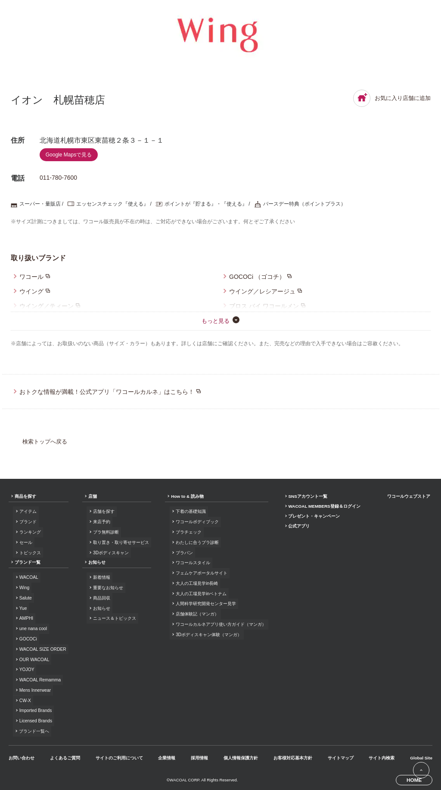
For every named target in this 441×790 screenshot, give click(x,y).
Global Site (420, 755)
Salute (25, 597)
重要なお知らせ (108, 587)
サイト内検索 (381, 755)
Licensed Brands (35, 719)
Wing (24, 587)
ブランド (27, 521)
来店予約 (101, 521)
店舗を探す (103, 511)
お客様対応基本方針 (292, 755)
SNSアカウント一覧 (306, 496)
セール (25, 542)
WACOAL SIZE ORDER (42, 648)
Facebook (389, 725)
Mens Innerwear (34, 689)
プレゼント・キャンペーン (313, 517)
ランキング (29, 532)
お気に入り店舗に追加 (392, 98)
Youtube (428, 725)
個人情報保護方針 (240, 755)
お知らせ (96, 562)
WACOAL (28, 577)
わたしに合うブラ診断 (196, 542)
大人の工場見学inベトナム (200, 592)
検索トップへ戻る (44, 441)
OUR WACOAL (34, 658)
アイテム (27, 511)
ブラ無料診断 (105, 532)
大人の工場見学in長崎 (196, 583)
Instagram (402, 725)
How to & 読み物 (186, 496)
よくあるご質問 (65, 755)
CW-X (25, 698)
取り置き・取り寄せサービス (121, 542)
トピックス (29, 552)
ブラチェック (188, 532)
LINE (415, 725)
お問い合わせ (21, 755)
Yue (23, 608)
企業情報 (166, 755)
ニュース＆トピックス (114, 617)
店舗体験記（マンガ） (196, 613)
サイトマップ (340, 755)
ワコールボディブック (196, 521)
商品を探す (25, 496)
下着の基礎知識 (190, 511)
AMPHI (26, 617)
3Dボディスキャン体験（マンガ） (208, 633)
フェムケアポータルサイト (201, 572)
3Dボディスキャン (110, 552)
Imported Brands (35, 709)
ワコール (31, 276)
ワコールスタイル (192, 562)
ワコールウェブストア (408, 496)
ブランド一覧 (27, 562)
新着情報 (101, 577)
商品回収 (101, 597)
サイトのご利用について (119, 755)
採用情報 (199, 755)
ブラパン (183, 552)
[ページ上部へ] (420, 769)
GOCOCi (28, 638)
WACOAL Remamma (39, 678)
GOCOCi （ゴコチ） (257, 276)
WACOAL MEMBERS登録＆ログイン (323, 507)
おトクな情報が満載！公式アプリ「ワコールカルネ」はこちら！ (106, 391)
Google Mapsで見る (69, 155)
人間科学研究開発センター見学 (205, 603)
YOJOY (26, 668)
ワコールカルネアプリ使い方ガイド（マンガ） (220, 623)
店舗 (92, 496)
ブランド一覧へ (34, 729)
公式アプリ (298, 527)
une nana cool (33, 628)
